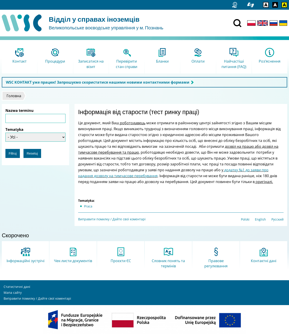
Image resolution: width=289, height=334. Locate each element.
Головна (14, 95)
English (260, 219)
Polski (245, 219)
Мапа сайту (13, 292)
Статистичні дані (17, 287)
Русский (277, 219)
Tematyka (14, 129)
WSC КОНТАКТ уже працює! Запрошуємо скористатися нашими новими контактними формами (97, 82)
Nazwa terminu (19, 110)
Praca (88, 206)
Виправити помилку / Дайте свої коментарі (112, 219)
